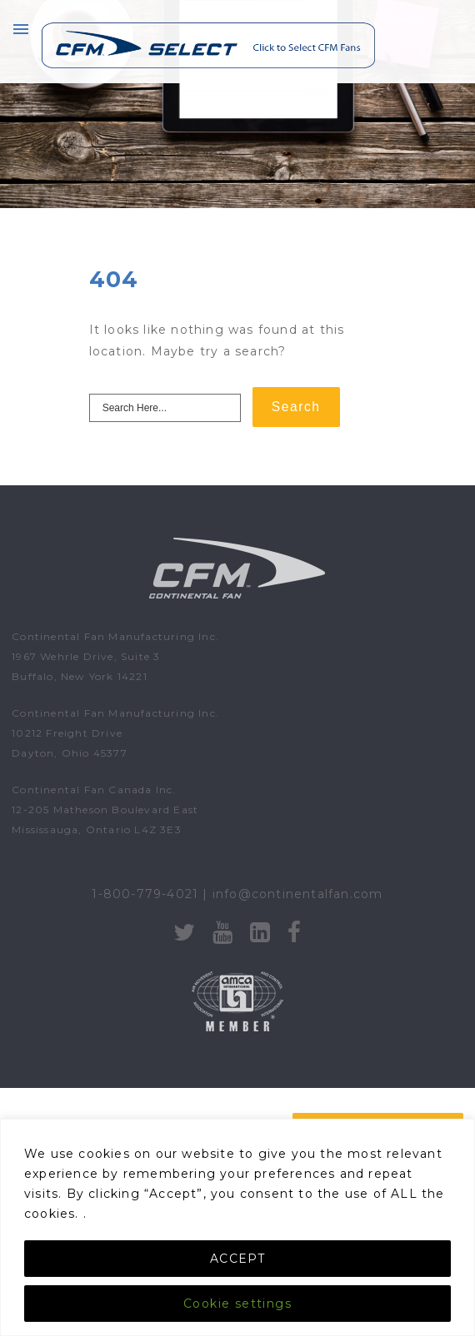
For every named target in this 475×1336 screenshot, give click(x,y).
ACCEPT (237, 1258)
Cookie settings (237, 1303)
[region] (237, 1227)
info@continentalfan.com (297, 894)
